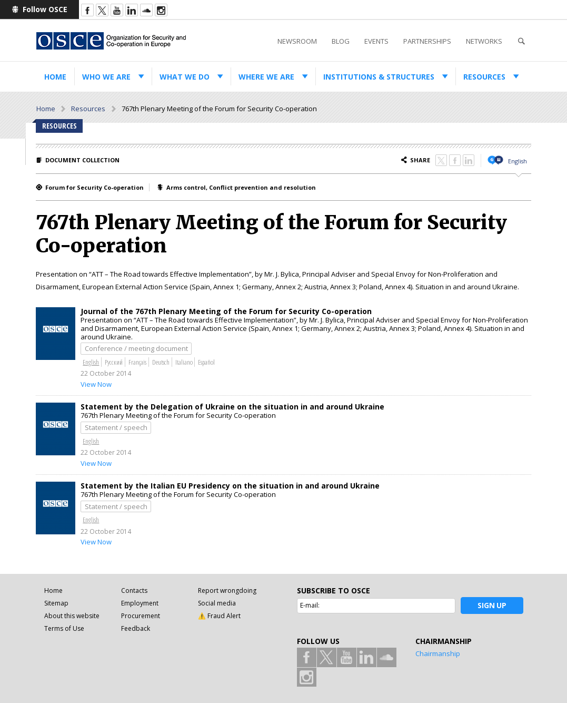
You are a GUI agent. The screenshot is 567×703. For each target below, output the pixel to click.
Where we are (266, 77)
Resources (484, 77)
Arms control (186, 187)
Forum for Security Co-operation (94, 187)
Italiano (184, 362)
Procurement (140, 615)
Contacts (134, 590)
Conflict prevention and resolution (262, 187)
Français (137, 362)
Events (376, 41)
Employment (139, 603)
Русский (114, 362)
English (517, 161)
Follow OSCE (45, 9)
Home (55, 77)
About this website (72, 615)
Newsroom (297, 41)
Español (206, 362)
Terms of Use (64, 628)
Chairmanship (437, 653)
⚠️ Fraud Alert (219, 615)
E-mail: (310, 605)
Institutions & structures (378, 77)
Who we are (106, 77)
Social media (217, 603)
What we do (185, 77)
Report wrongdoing (227, 590)
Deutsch (161, 362)
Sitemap (56, 603)
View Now (96, 384)
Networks (484, 41)
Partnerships (427, 41)
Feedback (135, 628)
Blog (341, 41)
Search (521, 41)
